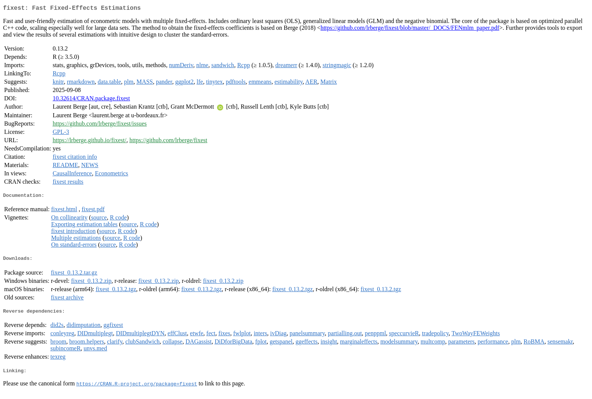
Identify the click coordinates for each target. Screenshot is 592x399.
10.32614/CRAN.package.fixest (91, 100)
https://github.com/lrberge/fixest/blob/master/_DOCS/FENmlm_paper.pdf (410, 29)
